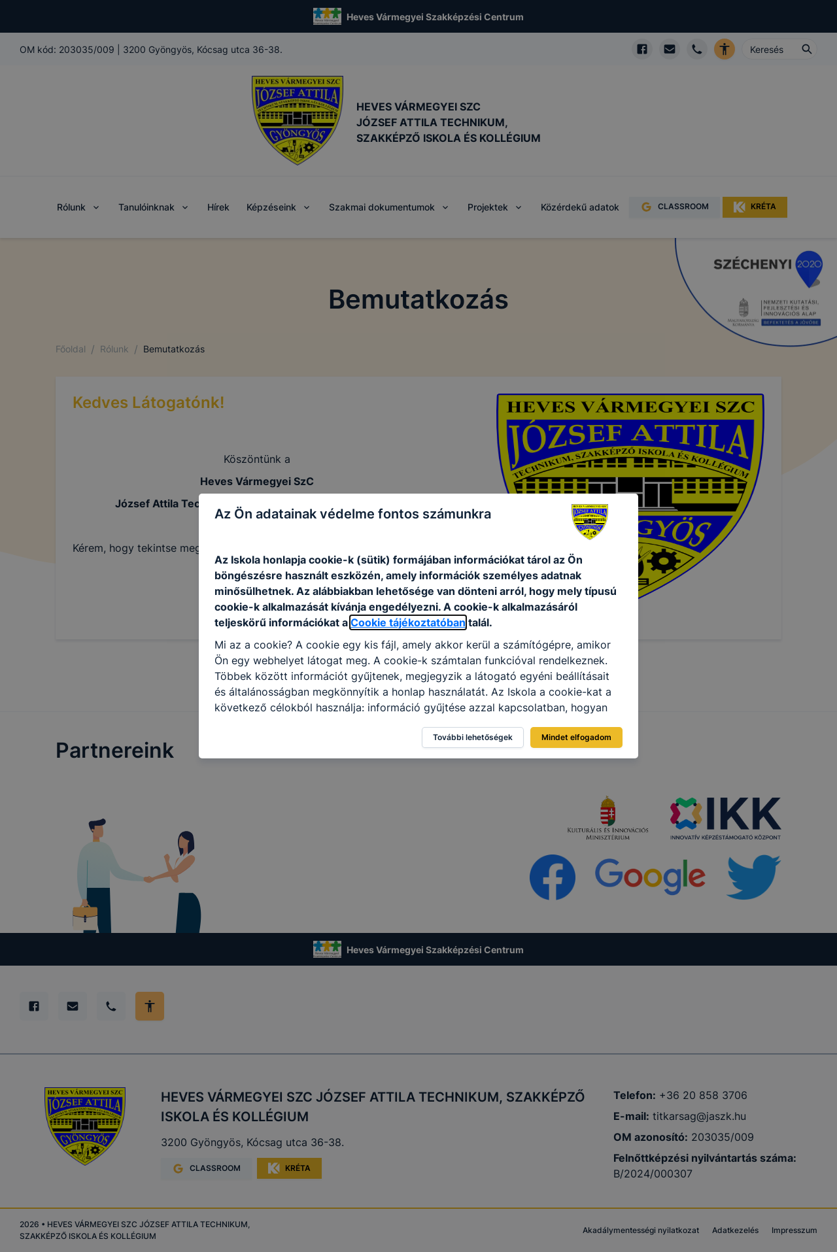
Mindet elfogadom (576, 737)
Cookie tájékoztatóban (408, 622)
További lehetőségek (473, 737)
